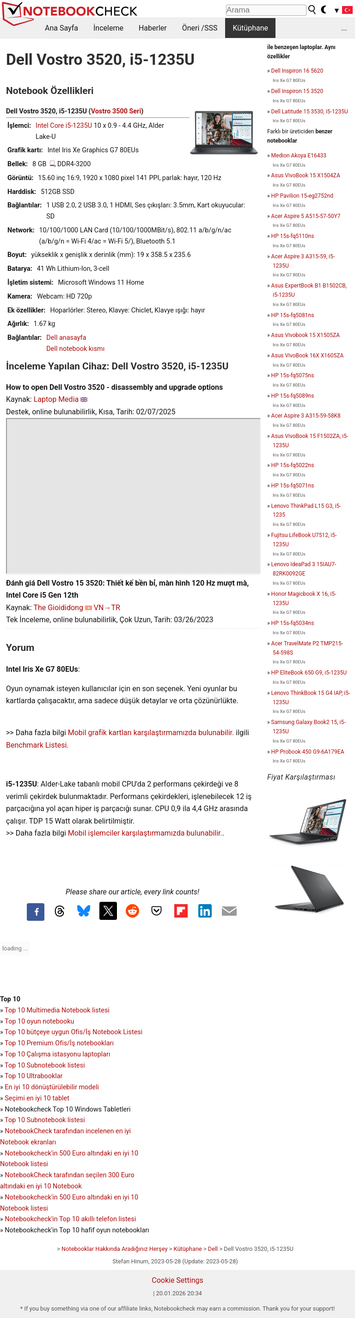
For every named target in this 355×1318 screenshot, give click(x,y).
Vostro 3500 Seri (116, 111)
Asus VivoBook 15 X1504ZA (305, 175)
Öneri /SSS (200, 28)
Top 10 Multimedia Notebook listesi (57, 1010)
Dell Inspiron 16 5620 (297, 71)
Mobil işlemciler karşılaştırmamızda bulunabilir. (145, 833)
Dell (213, 1248)
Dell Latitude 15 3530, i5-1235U (309, 111)
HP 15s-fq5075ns (292, 375)
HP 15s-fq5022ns (292, 465)
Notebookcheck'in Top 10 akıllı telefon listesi (70, 1219)
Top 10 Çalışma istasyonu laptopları (57, 1054)
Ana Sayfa (61, 28)
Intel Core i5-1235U (64, 126)
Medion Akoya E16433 (298, 155)
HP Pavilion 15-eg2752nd (302, 196)
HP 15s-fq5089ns (292, 396)
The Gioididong (58, 607)
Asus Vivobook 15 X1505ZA (305, 335)
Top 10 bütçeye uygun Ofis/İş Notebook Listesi (73, 1032)
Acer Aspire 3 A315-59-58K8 (306, 415)
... (344, 28)
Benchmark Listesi (36, 745)
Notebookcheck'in (32, 1197)
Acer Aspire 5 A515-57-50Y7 (306, 216)
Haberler (153, 28)
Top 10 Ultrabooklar (33, 1076)
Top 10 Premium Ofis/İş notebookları (59, 1043)
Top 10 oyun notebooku (39, 1021)
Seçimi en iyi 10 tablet (37, 1098)
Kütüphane (250, 28)
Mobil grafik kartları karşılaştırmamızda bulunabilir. (151, 732)
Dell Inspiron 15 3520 (297, 91)
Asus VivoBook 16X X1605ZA (307, 355)
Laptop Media (56, 399)
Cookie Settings (177, 1280)
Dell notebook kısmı (75, 349)
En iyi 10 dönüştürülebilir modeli (52, 1087)
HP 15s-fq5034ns (292, 623)
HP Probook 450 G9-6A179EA (307, 752)
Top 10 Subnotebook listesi (45, 1065)
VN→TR (107, 607)
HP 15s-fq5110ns (292, 236)
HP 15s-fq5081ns (292, 315)
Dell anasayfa (66, 338)
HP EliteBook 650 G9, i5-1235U (309, 672)
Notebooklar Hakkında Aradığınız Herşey (114, 1248)
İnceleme (108, 28)
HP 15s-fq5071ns (292, 485)
